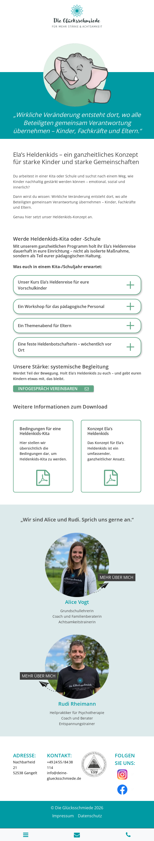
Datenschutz (90, 816)
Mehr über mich (116, 577)
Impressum (63, 816)
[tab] (77, 285)
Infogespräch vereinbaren (53, 388)
